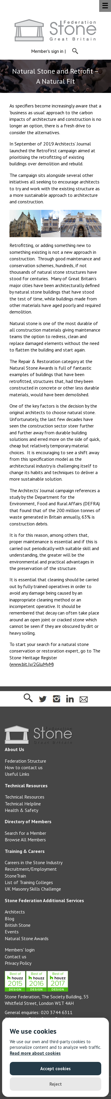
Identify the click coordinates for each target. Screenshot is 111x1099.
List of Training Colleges (29, 882)
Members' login (20, 950)
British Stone (17, 925)
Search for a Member (25, 833)
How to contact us (24, 767)
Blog (9, 918)
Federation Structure (25, 761)
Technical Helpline (23, 804)
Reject (55, 1084)
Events (12, 932)
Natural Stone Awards (27, 938)
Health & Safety (21, 810)
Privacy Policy (18, 963)
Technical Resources (24, 797)
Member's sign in (47, 51)
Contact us (15, 956)
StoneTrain (15, 876)
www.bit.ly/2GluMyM (32, 664)
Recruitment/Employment (31, 869)
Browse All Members (25, 840)
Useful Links (17, 774)
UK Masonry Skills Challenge (33, 889)
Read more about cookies (35, 1053)
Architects (15, 912)
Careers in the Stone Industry (33, 862)
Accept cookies (55, 1068)
